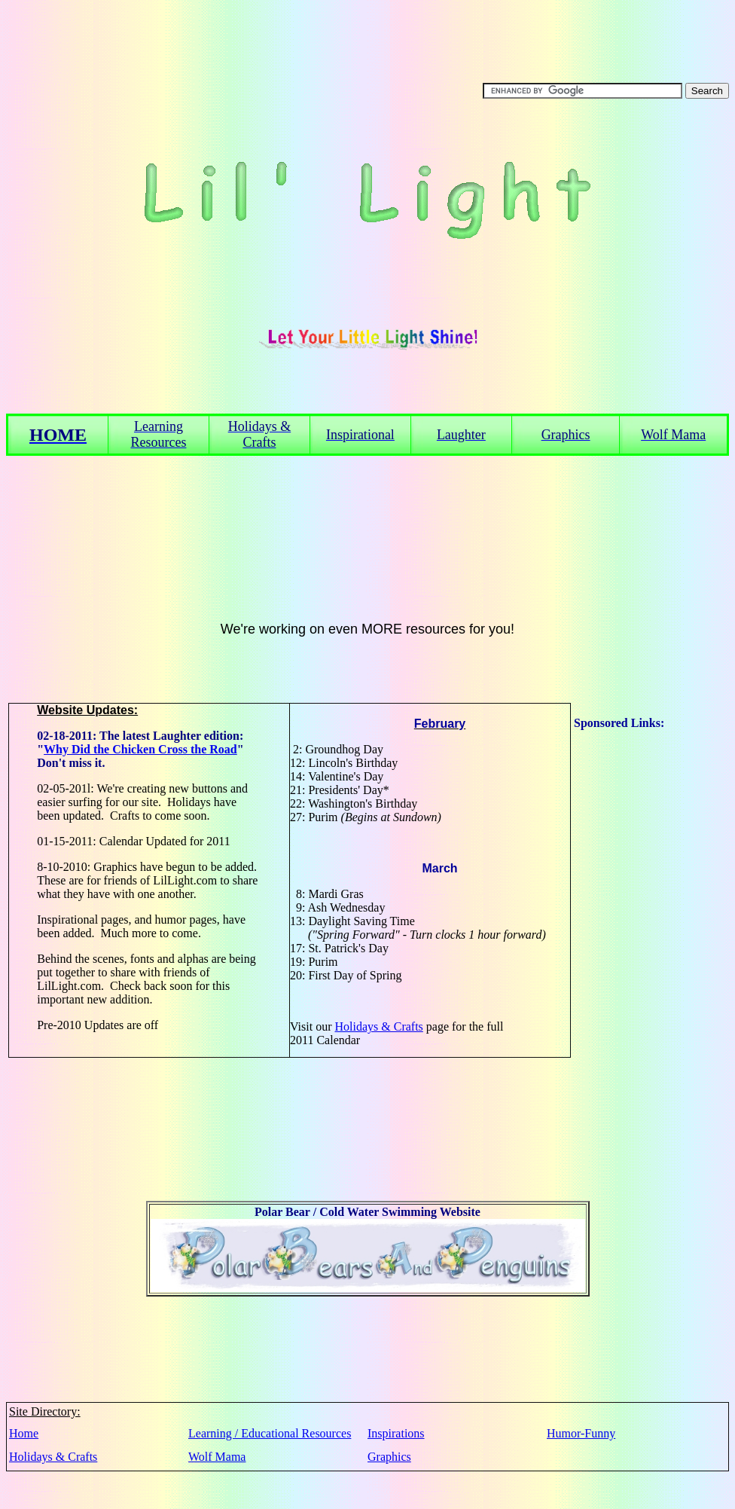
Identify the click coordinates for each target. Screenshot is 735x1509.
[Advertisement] (634, 956)
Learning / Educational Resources (269, 1433)
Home (23, 1433)
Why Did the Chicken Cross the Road (140, 749)
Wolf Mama (217, 1456)
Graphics (389, 1456)
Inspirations (396, 1433)
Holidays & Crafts (378, 1026)
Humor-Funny (581, 1433)
